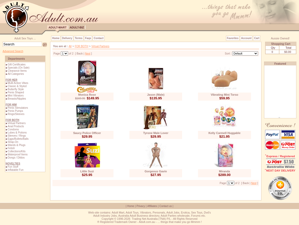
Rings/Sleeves (16, 114)
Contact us (165, 206)
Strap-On (13, 142)
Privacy (140, 206)
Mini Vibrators (15, 95)
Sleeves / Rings (17, 135)
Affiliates (152, 206)
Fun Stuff (13, 166)
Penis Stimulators (18, 107)
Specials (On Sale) (18, 67)
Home (55, 38)
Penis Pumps (15, 111)
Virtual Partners (17, 123)
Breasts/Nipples (17, 98)
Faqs (88, 38)
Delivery (67, 38)
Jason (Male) (156, 94)
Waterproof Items (17, 154)
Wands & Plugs (16, 145)
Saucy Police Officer (87, 133)
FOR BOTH (81, 46)
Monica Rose (87, 94)
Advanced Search (13, 51)
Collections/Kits (16, 151)
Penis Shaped (16, 92)
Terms (78, 38)
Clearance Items (17, 70)
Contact (98, 38)
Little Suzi (87, 171)
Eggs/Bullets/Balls (18, 138)
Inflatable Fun (15, 169)
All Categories (16, 73)
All (70, 46)
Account (246, 38)
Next (88, 53)
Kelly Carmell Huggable (224, 133)
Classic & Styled (17, 86)
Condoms (13, 129)
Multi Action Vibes (18, 83)
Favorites (232, 38)
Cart (256, 38)
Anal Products (16, 126)
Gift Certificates (16, 64)
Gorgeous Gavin (156, 171)
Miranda (224, 171)
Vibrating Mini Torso (224, 94)
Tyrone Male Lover (155, 133)
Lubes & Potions (17, 132)
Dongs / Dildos (16, 157)
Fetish (11, 148)
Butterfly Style (16, 89)
